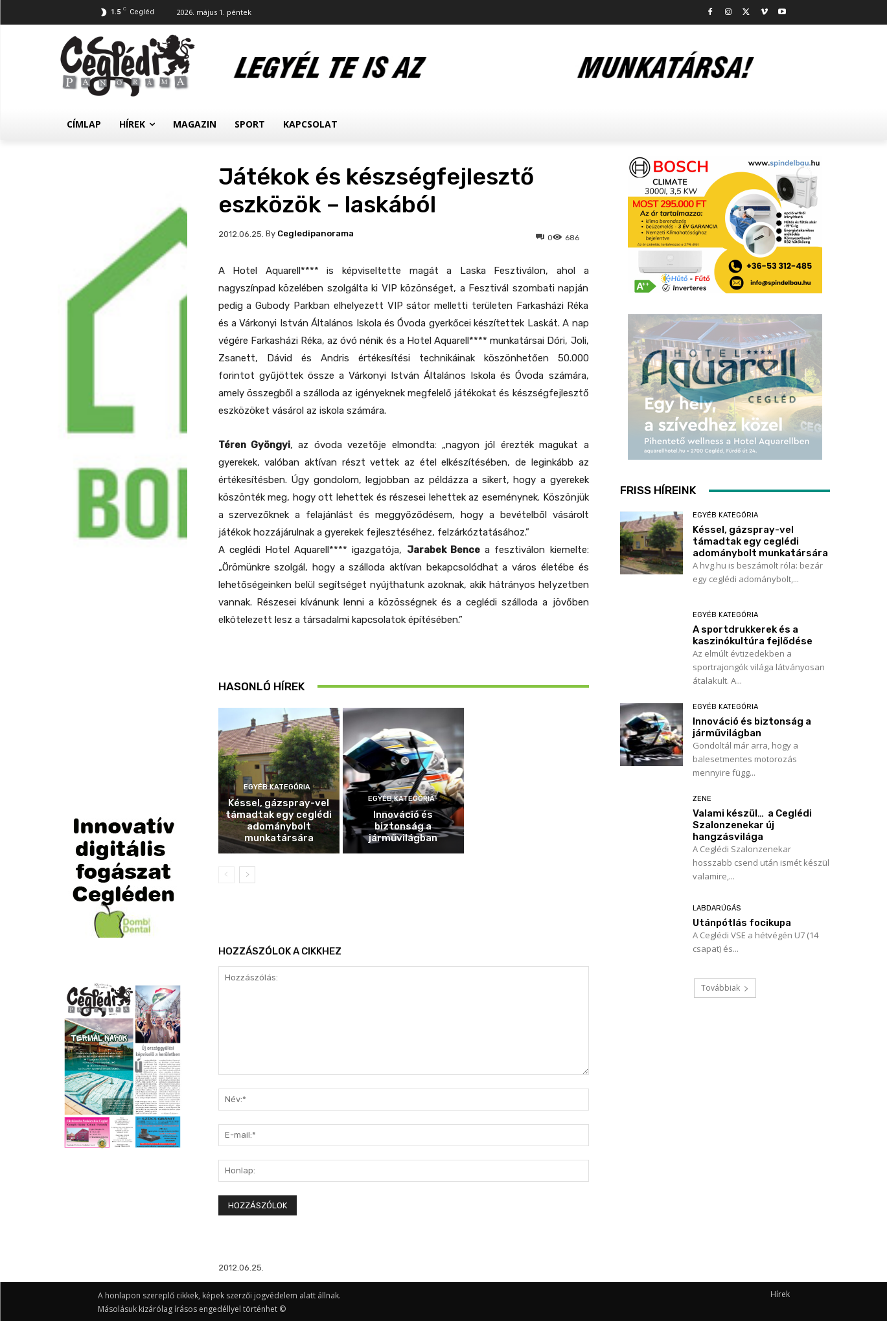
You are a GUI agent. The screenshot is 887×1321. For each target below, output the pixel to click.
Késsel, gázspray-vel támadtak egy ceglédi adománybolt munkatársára (278, 820)
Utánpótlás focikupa (742, 923)
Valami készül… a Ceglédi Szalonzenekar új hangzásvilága (752, 824)
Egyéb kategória (277, 787)
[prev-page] (226, 874)
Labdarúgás (717, 908)
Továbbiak (725, 987)
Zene (702, 798)
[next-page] (247, 874)
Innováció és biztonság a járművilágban (403, 826)
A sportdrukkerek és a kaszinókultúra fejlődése (403, 680)
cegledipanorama (315, 233)
